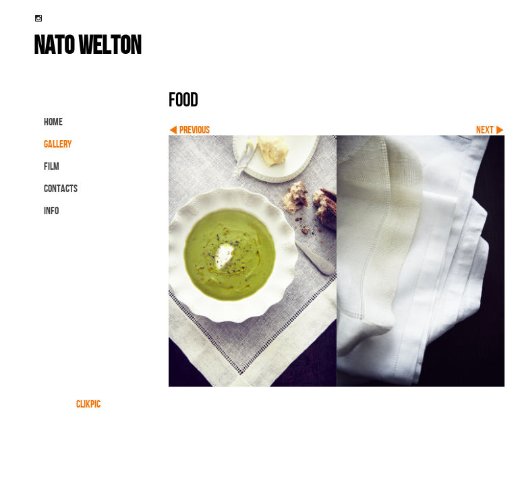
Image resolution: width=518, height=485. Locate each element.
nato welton (87, 44)
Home (53, 121)
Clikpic (88, 404)
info (51, 210)
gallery (57, 144)
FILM (51, 166)
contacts (61, 188)
